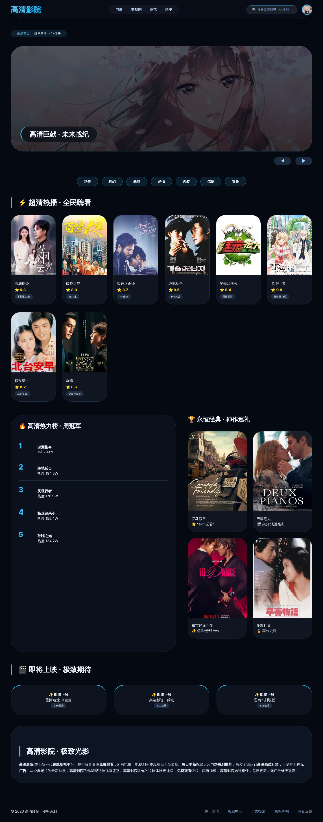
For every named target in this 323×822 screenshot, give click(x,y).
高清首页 (23, 33)
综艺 (153, 9)
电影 (119, 9)
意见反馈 (305, 811)
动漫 (168, 9)
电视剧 (136, 9)
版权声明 (282, 811)
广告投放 (258, 811)
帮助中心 (235, 811)
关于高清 (212, 811)
